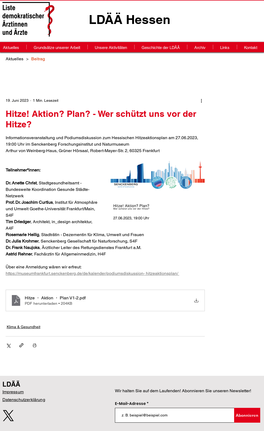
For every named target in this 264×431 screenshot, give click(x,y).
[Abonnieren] (247, 415)
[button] (200, 47)
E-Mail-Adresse (131, 403)
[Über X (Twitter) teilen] (8, 345)
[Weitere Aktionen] (201, 100)
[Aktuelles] (14, 59)
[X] (8, 415)
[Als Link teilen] (21, 345)
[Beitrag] (38, 59)
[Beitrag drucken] (34, 345)
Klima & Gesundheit (23, 327)
